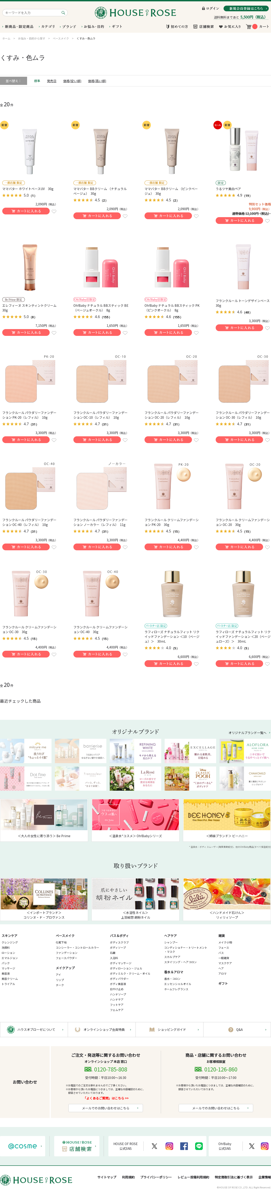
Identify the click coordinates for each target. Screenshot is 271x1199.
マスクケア (225, 963)
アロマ (222, 973)
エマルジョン (10, 958)
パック (6, 963)
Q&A (239, 1029)
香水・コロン (172, 979)
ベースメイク (65, 935)
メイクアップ (65, 968)
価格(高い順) (97, 81)
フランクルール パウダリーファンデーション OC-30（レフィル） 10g (243, 415)
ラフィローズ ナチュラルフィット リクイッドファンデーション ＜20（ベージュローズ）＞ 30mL (243, 637)
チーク (60, 985)
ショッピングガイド (172, 1029)
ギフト (223, 983)
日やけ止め (117, 989)
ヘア (221, 968)
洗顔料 (6, 947)
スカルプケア (172, 957)
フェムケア (117, 1010)
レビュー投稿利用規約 (193, 1177)
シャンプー (171, 942)
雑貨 (221, 935)
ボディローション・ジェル (126, 968)
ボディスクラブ (119, 942)
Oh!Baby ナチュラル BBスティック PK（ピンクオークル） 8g (172, 307)
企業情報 (264, 1177)
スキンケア (9, 935)
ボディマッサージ (120, 963)
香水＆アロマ (173, 972)
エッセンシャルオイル (177, 984)
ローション (8, 953)
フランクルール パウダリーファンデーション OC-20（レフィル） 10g (172, 415)
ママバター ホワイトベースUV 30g (28, 188)
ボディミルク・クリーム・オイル (130, 973)
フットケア (117, 1004)
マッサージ (8, 968)
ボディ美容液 (118, 984)
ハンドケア (117, 999)
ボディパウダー (119, 979)
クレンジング (10, 942)
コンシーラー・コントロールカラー (77, 947)
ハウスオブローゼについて (36, 1029)
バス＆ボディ (119, 935)
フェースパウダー (66, 958)
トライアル (8, 984)
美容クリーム (10, 979)
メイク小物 (225, 942)
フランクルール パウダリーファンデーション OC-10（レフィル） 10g (100, 415)
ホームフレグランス (176, 989)
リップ (60, 980)
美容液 (6, 973)
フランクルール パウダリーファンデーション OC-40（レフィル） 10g (29, 522)
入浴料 (114, 958)
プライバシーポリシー (156, 1177)
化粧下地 (61, 942)
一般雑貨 (223, 958)
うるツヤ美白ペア (228, 188)
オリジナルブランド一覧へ (247, 732)
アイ (58, 974)
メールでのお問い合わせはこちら (105, 1108)
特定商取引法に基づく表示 (234, 1177)
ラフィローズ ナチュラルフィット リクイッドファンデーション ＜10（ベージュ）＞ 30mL (172, 637)
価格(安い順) (72, 81)
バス (221, 953)
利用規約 (128, 1177)
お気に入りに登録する (54, 211)
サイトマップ (106, 1177)
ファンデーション (66, 953)
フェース (223, 947)
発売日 (51, 81)
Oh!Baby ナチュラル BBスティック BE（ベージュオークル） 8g (100, 307)
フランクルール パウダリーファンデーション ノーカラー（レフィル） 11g (100, 522)
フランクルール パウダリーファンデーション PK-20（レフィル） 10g (29, 415)
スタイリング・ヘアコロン (180, 962)
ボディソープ (118, 947)
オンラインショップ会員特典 (104, 1029)
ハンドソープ (118, 994)
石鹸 (112, 953)
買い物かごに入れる (26, 211)
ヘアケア (170, 935)
